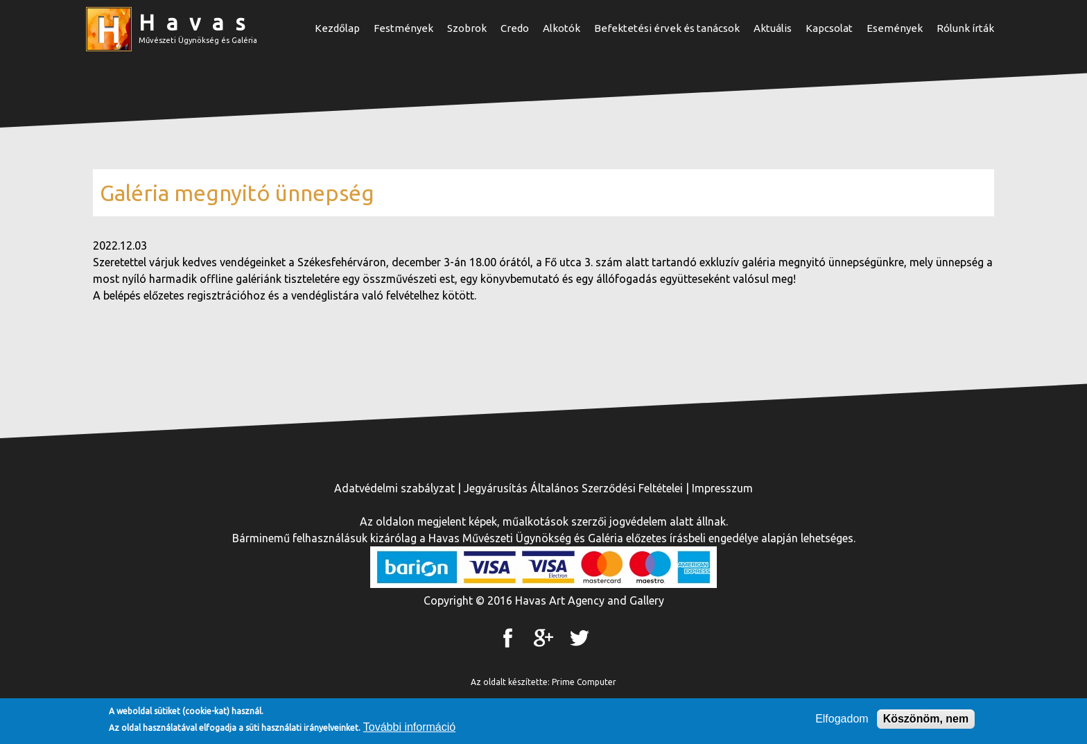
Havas (197, 22)
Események (895, 28)
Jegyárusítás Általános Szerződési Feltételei (573, 488)
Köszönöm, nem (926, 720)
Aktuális (773, 28)
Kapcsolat (829, 28)
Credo (515, 28)
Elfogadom (842, 720)
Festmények (403, 28)
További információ (409, 728)
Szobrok (467, 28)
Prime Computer (584, 681)
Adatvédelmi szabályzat (394, 488)
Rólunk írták (965, 28)
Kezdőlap (337, 28)
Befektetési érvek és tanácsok (667, 28)
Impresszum (722, 488)
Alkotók (561, 28)
